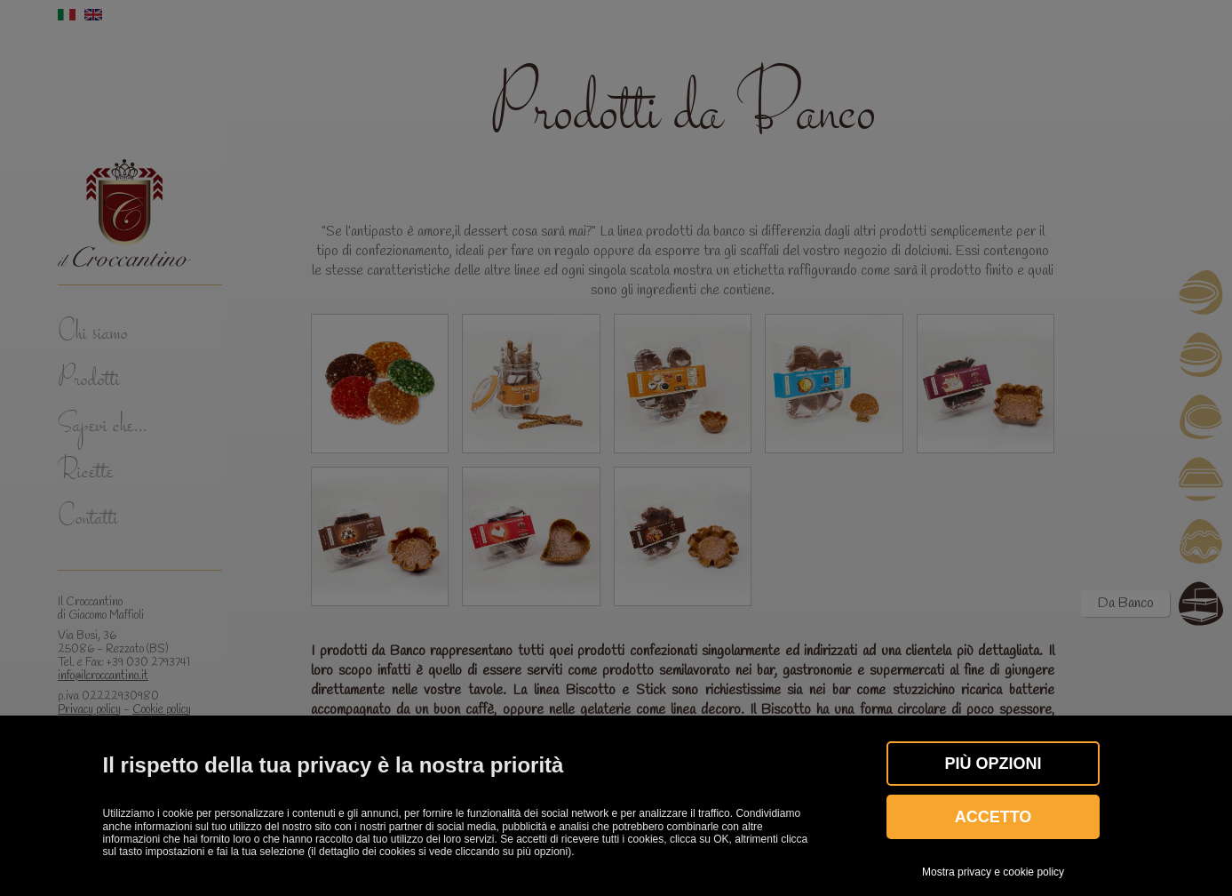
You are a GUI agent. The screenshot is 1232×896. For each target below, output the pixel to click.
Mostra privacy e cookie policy (993, 872)
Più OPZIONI (993, 763)
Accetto (993, 817)
